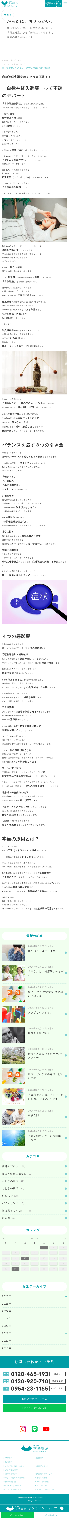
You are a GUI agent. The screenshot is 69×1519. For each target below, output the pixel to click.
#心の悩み (19, 68)
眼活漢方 (39, 1458)
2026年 (6, 1296)
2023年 (6, 1318)
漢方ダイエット (42, 1466)
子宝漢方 (7, 1458)
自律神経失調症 (10, 1482)
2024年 (6, 1311)
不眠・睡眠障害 (42, 1482)
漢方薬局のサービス (43, 1474)
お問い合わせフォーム (34, 1399)
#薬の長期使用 (44, 68)
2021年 (6, 1333)
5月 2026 (34, 1239)
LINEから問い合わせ (34, 1408)
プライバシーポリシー (44, 1489)
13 (25, 1258)
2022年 (6, 1326)
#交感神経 (10, 68)
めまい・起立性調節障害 (14, 1478)
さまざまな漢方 (10, 1470)
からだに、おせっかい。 (14, 1466)
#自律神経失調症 (31, 68)
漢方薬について (10, 1474)
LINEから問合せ (17, 1515)
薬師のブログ (19, 64)
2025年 (6, 1303)
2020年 (6, 1340)
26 (15, 1269)
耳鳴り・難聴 (41, 1478)
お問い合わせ (51, 1515)
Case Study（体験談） (13, 1485)
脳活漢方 (7, 1462)
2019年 (6, 1348)
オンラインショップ (12, 1489)
